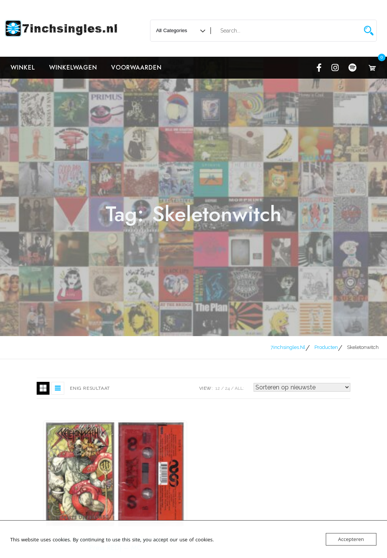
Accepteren (351, 539)
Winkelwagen (73, 67)
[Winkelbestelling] (302, 387)
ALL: (239, 388)
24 (227, 388)
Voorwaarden (136, 67)
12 (217, 388)
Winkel (23, 67)
